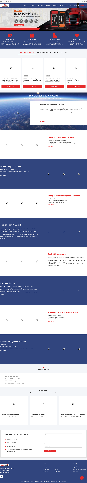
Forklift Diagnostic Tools (10, 166)
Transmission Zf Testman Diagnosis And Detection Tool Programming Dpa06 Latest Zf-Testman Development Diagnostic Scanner (18, 232)
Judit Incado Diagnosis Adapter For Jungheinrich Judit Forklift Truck (14, 171)
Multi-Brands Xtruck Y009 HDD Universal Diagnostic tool (60, 142)
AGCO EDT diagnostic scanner (6, 344)
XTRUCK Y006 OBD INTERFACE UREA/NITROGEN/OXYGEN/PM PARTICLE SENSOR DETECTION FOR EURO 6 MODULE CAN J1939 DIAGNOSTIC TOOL (54, 80)
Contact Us (46, 471)
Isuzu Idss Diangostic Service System (10, 414)
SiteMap (56, 469)
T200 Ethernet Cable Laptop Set (54, 198)
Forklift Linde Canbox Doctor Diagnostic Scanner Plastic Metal (13, 173)
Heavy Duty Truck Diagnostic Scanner (64, 196)
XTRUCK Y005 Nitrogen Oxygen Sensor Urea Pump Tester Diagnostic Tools (32, 80)
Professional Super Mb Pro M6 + (55, 315)
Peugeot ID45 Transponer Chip (12, 378)
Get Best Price (10, 86)
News (56, 466)
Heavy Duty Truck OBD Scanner (61, 137)
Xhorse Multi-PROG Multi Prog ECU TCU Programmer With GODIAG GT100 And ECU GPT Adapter (18, 293)
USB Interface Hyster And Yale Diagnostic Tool (10, 169)
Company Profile (46, 466)
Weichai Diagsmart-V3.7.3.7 (38, 414)
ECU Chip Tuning (7, 283)
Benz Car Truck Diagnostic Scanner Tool (56, 317)
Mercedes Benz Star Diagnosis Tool (63, 312)
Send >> (50, 451)
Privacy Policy (57, 471)
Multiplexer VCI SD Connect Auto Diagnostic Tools (58, 318)
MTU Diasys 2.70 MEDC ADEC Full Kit (56, 202)
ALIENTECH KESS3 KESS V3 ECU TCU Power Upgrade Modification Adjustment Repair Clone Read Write (66, 258)
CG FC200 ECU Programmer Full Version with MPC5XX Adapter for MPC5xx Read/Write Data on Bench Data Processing (66, 264)
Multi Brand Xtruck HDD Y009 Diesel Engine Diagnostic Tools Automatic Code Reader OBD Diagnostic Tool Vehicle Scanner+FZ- (10, 80)
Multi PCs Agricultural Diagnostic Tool (8, 346)
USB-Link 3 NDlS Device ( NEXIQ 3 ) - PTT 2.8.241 (73, 414)
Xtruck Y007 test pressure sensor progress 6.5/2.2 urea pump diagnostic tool (75, 80)
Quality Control (46, 469)
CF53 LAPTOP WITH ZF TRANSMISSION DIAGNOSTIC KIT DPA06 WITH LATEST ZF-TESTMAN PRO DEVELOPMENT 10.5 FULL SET (17, 229)
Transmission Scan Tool (10, 225)
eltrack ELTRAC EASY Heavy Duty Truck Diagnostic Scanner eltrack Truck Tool (16, 348)
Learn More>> (43, 121)
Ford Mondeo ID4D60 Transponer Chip (14, 383)
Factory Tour (46, 467)
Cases (56, 467)
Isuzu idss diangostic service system (9, 416)
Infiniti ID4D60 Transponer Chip (13, 381)
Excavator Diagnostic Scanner (13, 341)
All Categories (75, 471)
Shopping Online (72, 5)
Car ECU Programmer (57, 254)
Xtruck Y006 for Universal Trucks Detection (57, 140)
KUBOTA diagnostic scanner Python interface (57, 200)
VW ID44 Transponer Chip (11, 376)
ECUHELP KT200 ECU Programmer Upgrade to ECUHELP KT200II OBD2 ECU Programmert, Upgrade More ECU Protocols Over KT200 (67, 261)
